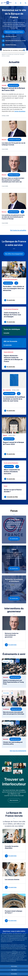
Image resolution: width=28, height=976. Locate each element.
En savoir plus (8, 345)
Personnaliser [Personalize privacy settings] (14, 973)
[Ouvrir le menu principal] (2, 3)
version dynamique (19, 111)
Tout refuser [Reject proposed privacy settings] (14, 969)
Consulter (6, 333)
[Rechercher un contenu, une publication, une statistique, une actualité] (14, 50)
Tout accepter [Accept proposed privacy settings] (14, 966)
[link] (9, 36)
